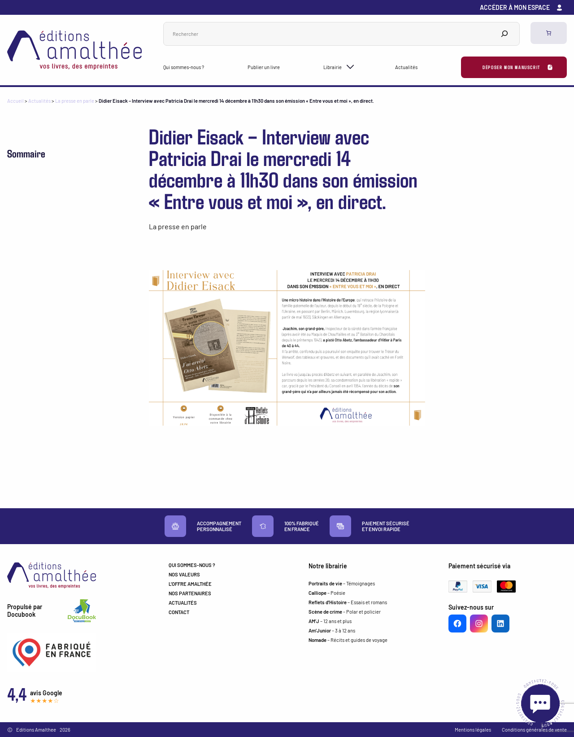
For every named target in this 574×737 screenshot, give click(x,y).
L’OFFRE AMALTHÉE (190, 584)
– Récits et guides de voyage (348, 640)
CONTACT (179, 612)
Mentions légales (473, 730)
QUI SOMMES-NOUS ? (192, 565)
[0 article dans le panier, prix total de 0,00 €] (549, 33)
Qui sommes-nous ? (183, 67)
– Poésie (327, 593)
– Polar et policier (345, 612)
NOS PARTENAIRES (190, 593)
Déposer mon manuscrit (511, 67)
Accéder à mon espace (515, 7)
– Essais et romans (348, 602)
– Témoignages (342, 583)
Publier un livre (264, 67)
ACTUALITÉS (183, 603)
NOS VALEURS (184, 574)
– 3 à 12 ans (332, 630)
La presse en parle (74, 101)
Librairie (332, 67)
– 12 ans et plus (330, 621)
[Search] (504, 34)
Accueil (15, 101)
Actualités (406, 67)
